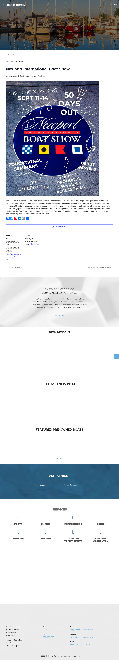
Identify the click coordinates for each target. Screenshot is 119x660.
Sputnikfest (16, 267)
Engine (45, 520)
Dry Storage (66, 490)
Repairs (18, 534)
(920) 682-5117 (48, 630)
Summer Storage (38, 490)
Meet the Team (59, 315)
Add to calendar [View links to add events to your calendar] (60, 226)
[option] (16, 355)
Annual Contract (68, 485)
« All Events (10, 55)
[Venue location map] (53, 245)
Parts (18, 520)
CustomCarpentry (100, 536)
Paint (101, 520)
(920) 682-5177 (48, 637)
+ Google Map (34, 244)
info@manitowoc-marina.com (81, 630)
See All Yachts (59, 458)
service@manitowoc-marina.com (82, 637)
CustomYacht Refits (73, 536)
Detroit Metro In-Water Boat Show (99, 267)
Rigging (46, 534)
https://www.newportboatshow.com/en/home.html (14, 257)
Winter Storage (37, 485)
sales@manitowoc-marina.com (81, 644)
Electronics (73, 520)
